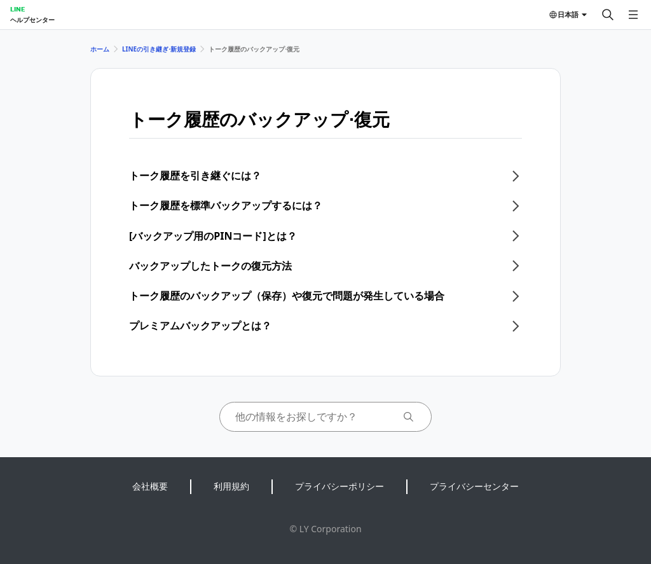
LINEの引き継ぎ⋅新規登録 (159, 49)
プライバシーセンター (474, 486)
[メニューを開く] (633, 14)
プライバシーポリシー (339, 486)
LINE (17, 8)
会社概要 (150, 486)
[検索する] (607, 14)
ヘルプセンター (32, 19)
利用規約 (231, 486)
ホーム (99, 49)
